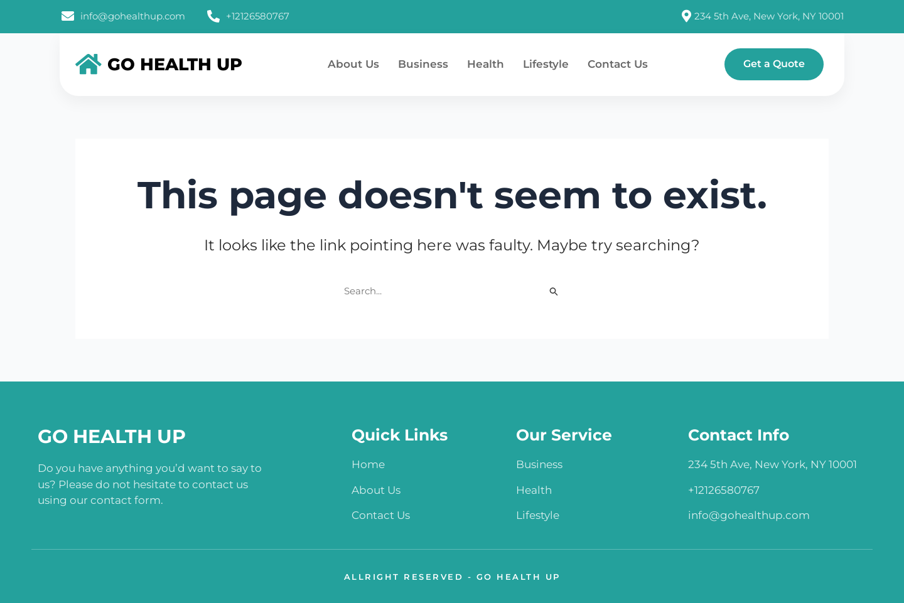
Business (423, 64)
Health (485, 64)
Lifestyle (546, 64)
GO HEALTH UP (112, 436)
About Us (353, 64)
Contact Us (618, 64)
